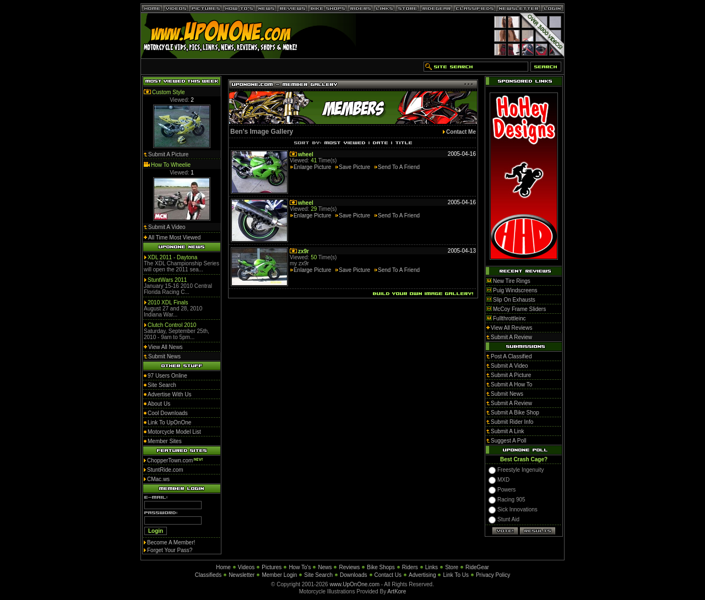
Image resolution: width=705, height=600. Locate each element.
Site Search (318, 575)
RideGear (477, 567)
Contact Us (388, 575)
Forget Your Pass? (169, 550)
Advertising (422, 575)
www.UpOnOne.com (354, 584)
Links (431, 567)
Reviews (349, 567)
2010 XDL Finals (168, 302)
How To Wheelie (171, 165)
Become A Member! (171, 542)
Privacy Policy (493, 575)
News (325, 567)
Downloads (353, 575)
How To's (300, 567)
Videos (246, 567)
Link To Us (456, 575)
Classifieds (208, 575)
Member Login (279, 575)
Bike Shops (381, 567)
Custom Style (168, 92)
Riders (410, 567)
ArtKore (396, 591)
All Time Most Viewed (174, 237)
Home (223, 567)
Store (451, 567)
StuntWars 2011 (167, 280)
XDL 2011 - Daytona (172, 257)
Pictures (271, 567)
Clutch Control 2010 (172, 325)
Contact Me (461, 132)
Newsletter (241, 575)
